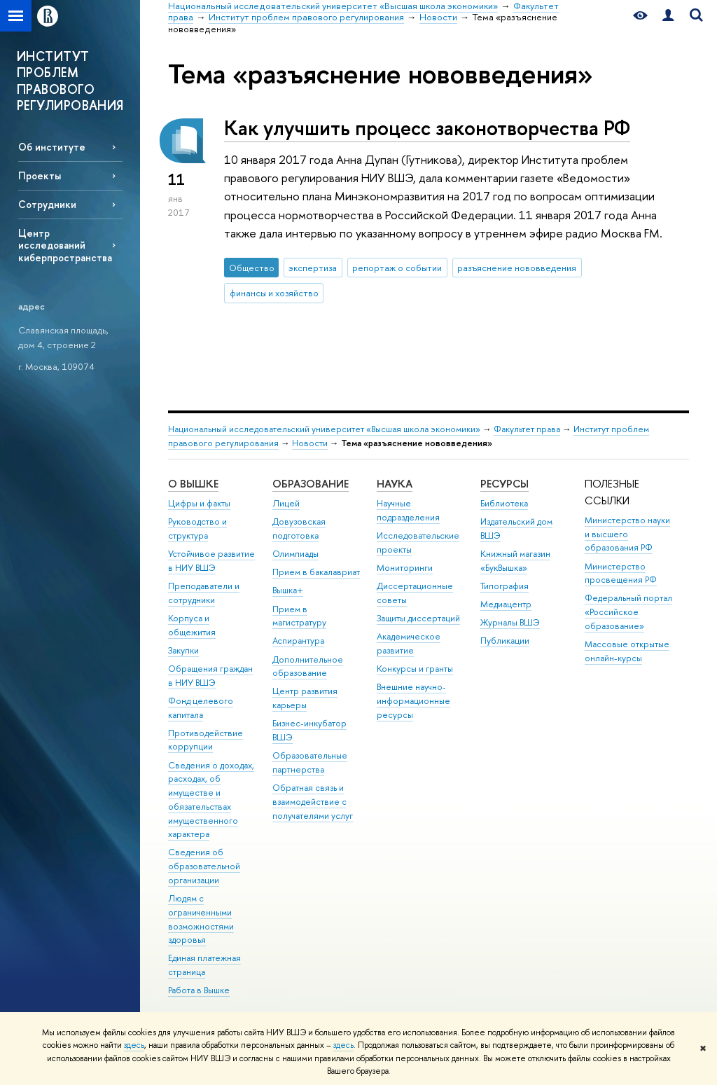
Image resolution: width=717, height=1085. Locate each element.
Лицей (286, 503)
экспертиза (312, 267)
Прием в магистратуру (299, 616)
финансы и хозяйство (274, 292)
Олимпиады (295, 554)
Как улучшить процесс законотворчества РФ (427, 127)
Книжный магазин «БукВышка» (515, 561)
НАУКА (394, 483)
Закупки (183, 650)
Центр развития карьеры (304, 698)
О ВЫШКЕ (193, 483)
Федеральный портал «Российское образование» (628, 612)
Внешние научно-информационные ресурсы (413, 701)
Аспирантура (298, 641)
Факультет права (527, 429)
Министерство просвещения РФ (621, 573)
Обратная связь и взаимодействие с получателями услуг (312, 802)
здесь (134, 1045)
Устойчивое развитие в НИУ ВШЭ (211, 561)
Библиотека (504, 503)
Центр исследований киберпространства (65, 244)
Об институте (51, 146)
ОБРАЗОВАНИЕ (310, 483)
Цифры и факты (199, 503)
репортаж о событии (397, 267)
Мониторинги (405, 568)
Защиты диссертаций (418, 618)
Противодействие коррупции (205, 740)
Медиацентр (505, 604)
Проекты (39, 175)
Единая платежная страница (204, 965)
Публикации (504, 641)
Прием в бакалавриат (316, 572)
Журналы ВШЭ (510, 622)
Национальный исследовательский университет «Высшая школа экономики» (324, 429)
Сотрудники (47, 204)
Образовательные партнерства (309, 762)
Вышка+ (287, 590)
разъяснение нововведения (516, 267)
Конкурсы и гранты (415, 669)
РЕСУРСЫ (504, 483)
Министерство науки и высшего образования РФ (627, 534)
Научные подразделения (408, 510)
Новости (310, 443)
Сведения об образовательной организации (204, 866)
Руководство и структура (197, 528)
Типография (504, 586)
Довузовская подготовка (299, 528)
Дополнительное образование (307, 666)
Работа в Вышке (199, 990)
